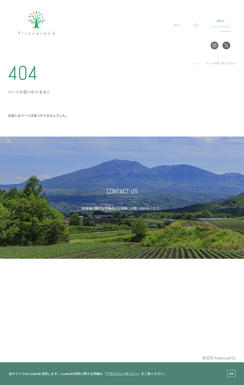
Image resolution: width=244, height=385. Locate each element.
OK (231, 373)
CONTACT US (162, 29)
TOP (193, 63)
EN (196, 29)
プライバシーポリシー (122, 373)
